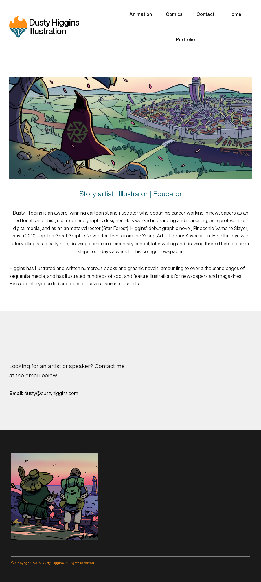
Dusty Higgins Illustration (54, 26)
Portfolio (185, 39)
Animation (140, 14)
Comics (174, 14)
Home (234, 14)
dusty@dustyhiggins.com (51, 393)
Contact (205, 14)
